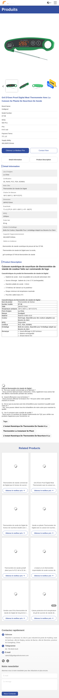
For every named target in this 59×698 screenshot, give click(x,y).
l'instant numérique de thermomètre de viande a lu (25, 426)
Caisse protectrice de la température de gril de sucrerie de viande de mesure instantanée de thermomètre (44, 612)
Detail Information (15, 160)
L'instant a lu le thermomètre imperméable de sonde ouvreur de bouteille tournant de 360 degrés (43, 569)
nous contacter (10, 694)
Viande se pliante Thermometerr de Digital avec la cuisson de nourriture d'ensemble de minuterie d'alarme (44, 526)
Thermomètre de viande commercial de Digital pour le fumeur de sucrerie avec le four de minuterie (15, 484)
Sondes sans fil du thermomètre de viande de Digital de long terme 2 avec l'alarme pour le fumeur (15, 612)
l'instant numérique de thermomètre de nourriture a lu (26, 436)
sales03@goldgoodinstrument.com (17, 655)
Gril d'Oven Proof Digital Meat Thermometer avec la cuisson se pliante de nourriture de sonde (44, 484)
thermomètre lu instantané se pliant (18, 431)
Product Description (43, 160)
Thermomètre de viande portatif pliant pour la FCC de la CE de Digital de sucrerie (15, 569)
